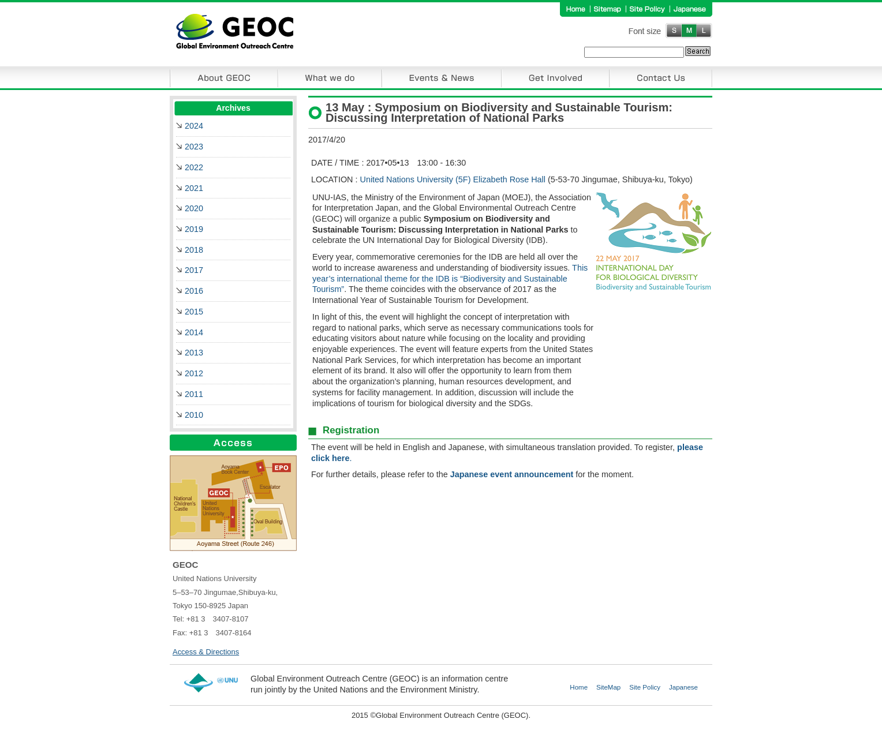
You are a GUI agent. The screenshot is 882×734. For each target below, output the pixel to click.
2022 (194, 167)
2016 (194, 290)
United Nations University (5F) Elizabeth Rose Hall (453, 179)
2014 (194, 332)
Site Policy (644, 687)
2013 (194, 352)
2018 (194, 249)
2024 (194, 125)
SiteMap (608, 687)
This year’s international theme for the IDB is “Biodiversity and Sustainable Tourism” (450, 278)
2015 (194, 311)
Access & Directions (206, 651)
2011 (194, 394)
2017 (194, 270)
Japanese (683, 687)
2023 (194, 146)
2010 (194, 415)
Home (579, 687)
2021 (194, 188)
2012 (194, 373)
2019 (194, 229)
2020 (194, 208)
